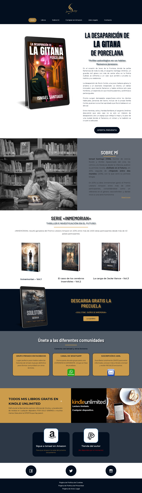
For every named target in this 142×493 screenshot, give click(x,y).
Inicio (32, 20)
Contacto (108, 20)
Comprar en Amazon (74, 20)
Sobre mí (55, 20)
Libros (43, 20)
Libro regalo (93, 20)
